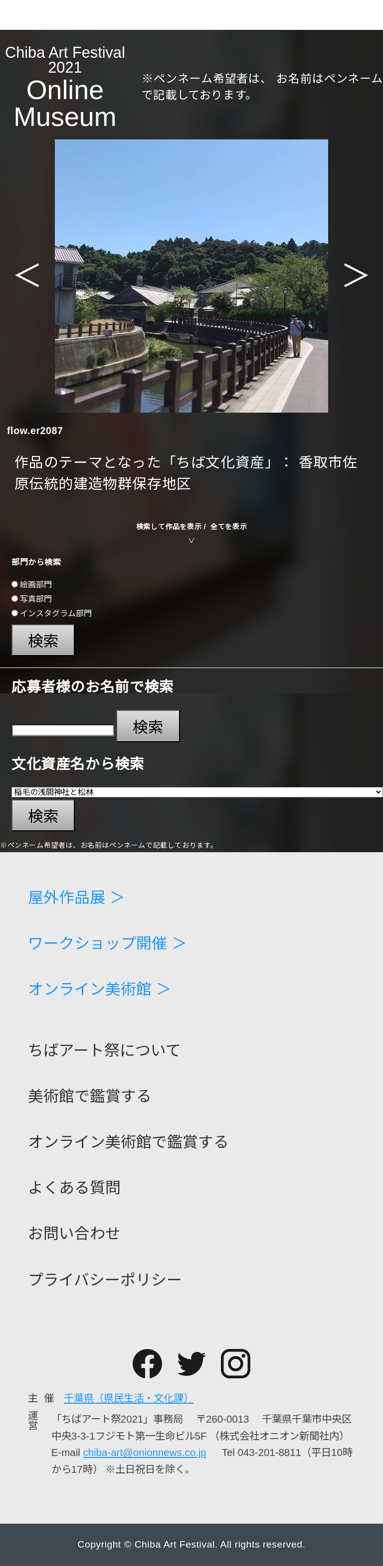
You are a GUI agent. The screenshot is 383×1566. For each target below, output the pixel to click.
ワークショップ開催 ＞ (107, 944)
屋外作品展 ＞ (76, 898)
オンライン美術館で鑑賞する (128, 1142)
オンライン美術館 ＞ (100, 990)
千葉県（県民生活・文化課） (128, 1398)
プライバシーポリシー (105, 1280)
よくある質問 (74, 1188)
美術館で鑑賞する (90, 1097)
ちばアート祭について (104, 1051)
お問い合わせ (74, 1234)
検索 (43, 641)
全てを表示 (228, 527)
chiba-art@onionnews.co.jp (144, 1452)
